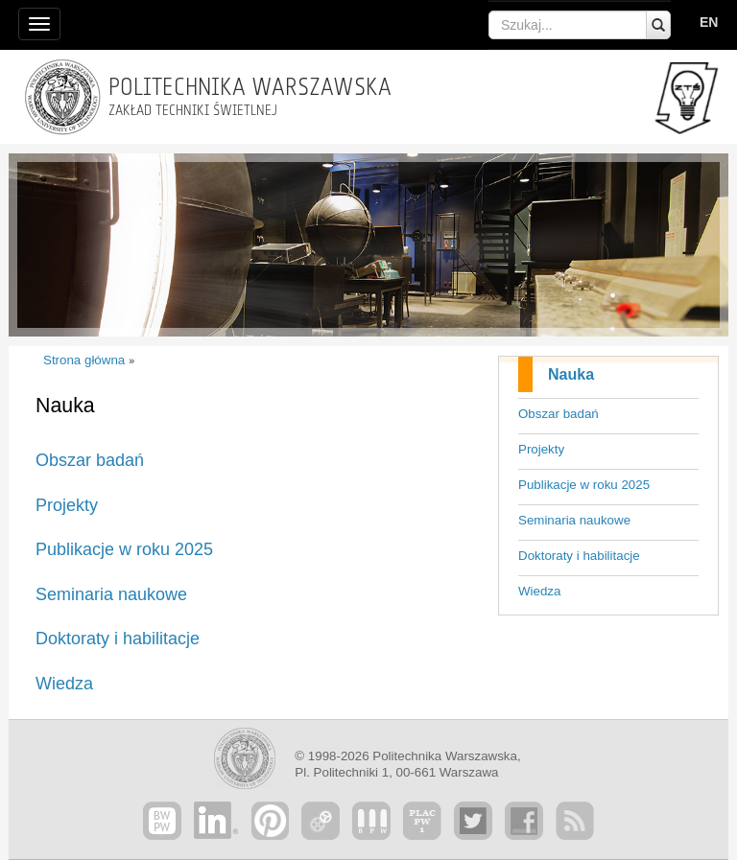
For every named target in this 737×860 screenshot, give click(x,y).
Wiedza (539, 591)
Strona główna (84, 360)
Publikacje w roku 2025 (584, 484)
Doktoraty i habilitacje (579, 555)
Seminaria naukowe (574, 520)
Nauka (571, 374)
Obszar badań (558, 414)
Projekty (541, 449)
